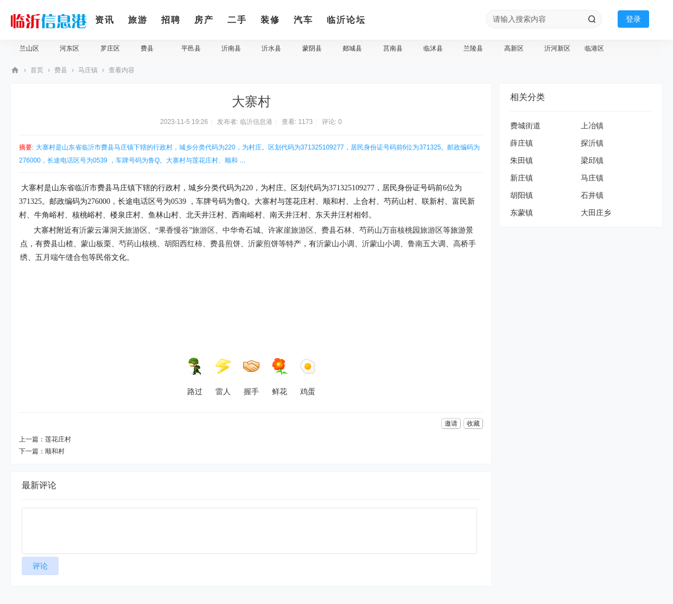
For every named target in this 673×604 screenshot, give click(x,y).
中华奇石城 (242, 230)
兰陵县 (473, 48)
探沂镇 (592, 143)
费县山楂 (58, 244)
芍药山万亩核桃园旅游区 (401, 230)
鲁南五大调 (427, 244)
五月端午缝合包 (61, 257)
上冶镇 (592, 125)
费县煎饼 (225, 244)
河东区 (69, 48)
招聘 (171, 19)
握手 (251, 377)
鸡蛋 (307, 377)
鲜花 (279, 377)
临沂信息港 (15, 70)
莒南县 (393, 48)
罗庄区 (110, 48)
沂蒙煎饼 (263, 244)
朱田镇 (521, 160)
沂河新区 (557, 48)
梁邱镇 (592, 160)
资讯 (105, 19)
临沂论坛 (346, 19)
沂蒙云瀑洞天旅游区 (113, 230)
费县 (147, 48)
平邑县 (191, 48)
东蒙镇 (521, 212)
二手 (237, 19)
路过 (195, 377)
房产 (204, 19)
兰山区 (29, 48)
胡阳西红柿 (183, 244)
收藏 (473, 423)
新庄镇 (521, 177)
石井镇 (592, 195)
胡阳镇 (521, 195)
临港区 (594, 48)
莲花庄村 (58, 439)
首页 (36, 70)
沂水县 (271, 48)
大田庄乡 (596, 212)
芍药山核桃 (138, 244)
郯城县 (352, 48)
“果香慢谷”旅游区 (185, 230)
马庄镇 (88, 70)
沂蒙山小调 (335, 244)
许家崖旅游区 (291, 230)
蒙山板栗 (96, 244)
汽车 (303, 19)
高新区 (514, 48)
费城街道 (525, 125)
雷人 (223, 377)
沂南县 (231, 48)
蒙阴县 (312, 48)
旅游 (138, 19)
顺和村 (55, 451)
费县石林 (336, 230)
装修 (270, 19)
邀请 (451, 423)
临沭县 (433, 48)
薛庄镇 (521, 143)
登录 (633, 19)
